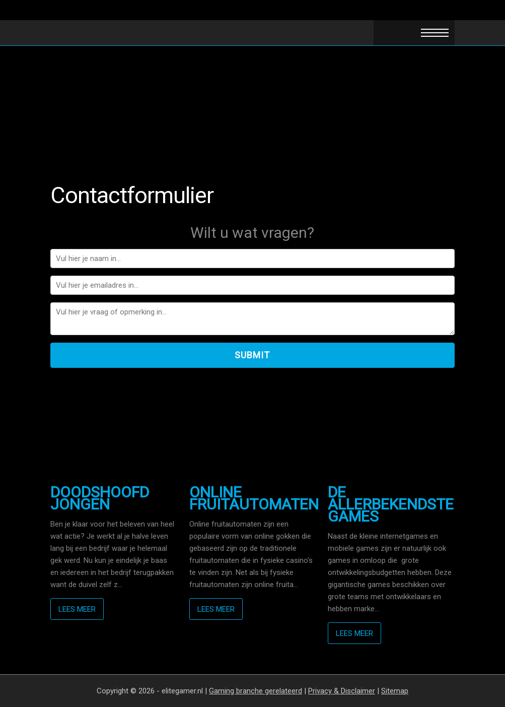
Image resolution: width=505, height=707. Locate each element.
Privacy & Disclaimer (341, 690)
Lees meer (77, 609)
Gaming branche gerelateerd (255, 690)
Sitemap (394, 690)
